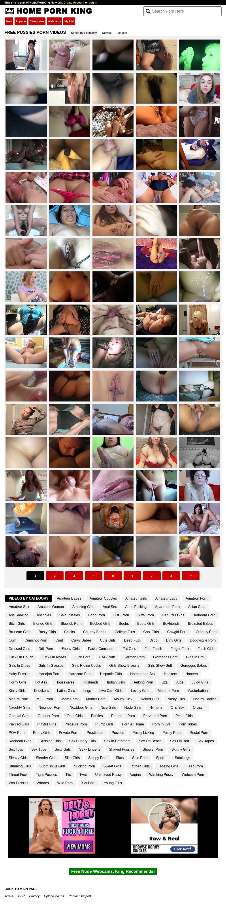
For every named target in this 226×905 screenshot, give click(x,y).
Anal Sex (110, 607)
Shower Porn (153, 749)
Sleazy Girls (18, 758)
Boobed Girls (100, 623)
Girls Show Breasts (124, 665)
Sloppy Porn (97, 758)
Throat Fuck (18, 774)
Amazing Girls (83, 607)
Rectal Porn (199, 733)
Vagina (135, 774)
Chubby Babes (94, 632)
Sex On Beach (150, 741)
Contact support (79, 896)
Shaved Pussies (121, 749)
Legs (87, 691)
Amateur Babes (69, 598)
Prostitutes (95, 733)
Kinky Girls (17, 691)
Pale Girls (75, 716)
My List (69, 21)
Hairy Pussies (19, 674)
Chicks (69, 632)
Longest (122, 32)
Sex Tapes (205, 741)
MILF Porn (45, 699)
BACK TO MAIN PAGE (21, 889)
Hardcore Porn (80, 674)
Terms (8, 896)
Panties (97, 716)
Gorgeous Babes (193, 665)
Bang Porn (96, 615)
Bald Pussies (69, 615)
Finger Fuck (180, 649)
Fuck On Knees (54, 657)
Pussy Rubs (171, 733)
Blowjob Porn (71, 623)
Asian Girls (196, 607)
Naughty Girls (19, 707)
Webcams (54, 21)
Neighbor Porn (49, 707)
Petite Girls (184, 716)
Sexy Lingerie (90, 749)
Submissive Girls (52, 766)
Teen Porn (195, 766)
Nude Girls (132, 707)
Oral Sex (177, 707)
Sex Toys (16, 749)
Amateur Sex (19, 607)
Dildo (153, 640)
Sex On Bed (179, 741)
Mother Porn (95, 699)
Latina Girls (66, 691)
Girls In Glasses (50, 665)
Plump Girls (104, 724)
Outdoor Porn (48, 716)
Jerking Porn (143, 682)
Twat (83, 774)
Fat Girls (129, 649)
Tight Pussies (46, 774)
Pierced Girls (19, 724)
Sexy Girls (63, 749)
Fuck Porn (82, 657)
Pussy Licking (143, 733)
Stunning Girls (20, 766)
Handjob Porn (49, 674)
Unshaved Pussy (108, 774)
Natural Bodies (204, 699)
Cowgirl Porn (177, 632)
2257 (21, 896)
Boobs (124, 623)
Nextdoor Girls (81, 707)
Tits (68, 774)
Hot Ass (41, 682)
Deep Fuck (132, 640)
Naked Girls (150, 699)
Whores (43, 783)
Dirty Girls (173, 640)
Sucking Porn (84, 766)
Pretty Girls (42, 733)
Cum (12, 640)
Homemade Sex (143, 674)
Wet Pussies (18, 783)
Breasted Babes (200, 623)
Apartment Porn (167, 607)
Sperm (161, 758)
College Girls (125, 632)
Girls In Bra (195, 657)
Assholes (44, 615)
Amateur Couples (103, 598)
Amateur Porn (196, 598)
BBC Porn (121, 615)
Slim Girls (72, 758)
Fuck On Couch (21, 657)
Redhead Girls (20, 741)
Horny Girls (17, 682)
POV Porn (16, 733)
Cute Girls (108, 640)
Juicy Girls (200, 682)
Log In (93, 2)
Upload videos (54, 896)
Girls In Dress (19, 665)
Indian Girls (116, 682)
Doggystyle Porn (203, 640)
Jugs (179, 682)
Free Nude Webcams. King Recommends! (113, 871)
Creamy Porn (206, 632)
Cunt (59, 640)
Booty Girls (145, 623)
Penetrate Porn (123, 716)
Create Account (74, 2)
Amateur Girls (136, 598)
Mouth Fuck (123, 699)
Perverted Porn (155, 716)
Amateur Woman (51, 607)
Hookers (170, 674)
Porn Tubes (188, 724)
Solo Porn (140, 758)
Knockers (41, 691)
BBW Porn (145, 615)
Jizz (165, 682)
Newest (106, 32)
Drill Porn (45, 649)
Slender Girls (46, 758)
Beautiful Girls (173, 615)
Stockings (182, 758)
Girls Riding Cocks (86, 665)
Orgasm (199, 707)
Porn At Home (133, 724)
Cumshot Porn (35, 640)
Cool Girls (151, 632)
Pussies (118, 733)
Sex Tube (38, 749)
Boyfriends (171, 623)
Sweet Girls (112, 766)
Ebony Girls (70, 649)
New (9, 21)
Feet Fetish (153, 649)
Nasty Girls (176, 699)
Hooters (191, 674)
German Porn (134, 657)
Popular (21, 21)
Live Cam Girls (110, 691)
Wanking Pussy (161, 774)
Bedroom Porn (204, 615)
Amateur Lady (166, 598)
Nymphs (155, 707)
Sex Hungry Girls (82, 741)
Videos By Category (28, 598)
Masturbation (197, 691)
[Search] (182, 11)
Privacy (34, 896)
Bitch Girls (17, 623)
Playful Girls (46, 724)
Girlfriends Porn (165, 657)
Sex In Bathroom (117, 741)
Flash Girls (206, 649)
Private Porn (68, 733)
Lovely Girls (140, 691)
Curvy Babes (81, 640)
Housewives (64, 682)
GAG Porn (107, 657)
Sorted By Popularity (84, 32)
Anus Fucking (136, 607)
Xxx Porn (88, 783)
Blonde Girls (42, 623)
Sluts (120, 758)
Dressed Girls (19, 649)
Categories (37, 21)
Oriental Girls (19, 716)
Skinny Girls (180, 749)
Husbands (91, 682)
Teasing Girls (168, 766)
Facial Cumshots (101, 649)
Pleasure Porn (75, 724)
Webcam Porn (193, 774)
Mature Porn (18, 699)
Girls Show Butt (160, 665)
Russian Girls (50, 741)
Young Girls (113, 783)
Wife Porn (65, 783)
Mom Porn (69, 699)
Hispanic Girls (111, 674)
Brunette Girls (19, 632)
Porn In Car (161, 724)
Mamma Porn (168, 691)
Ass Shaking (18, 615)
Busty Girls (47, 632)
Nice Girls (108, 707)
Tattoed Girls (140, 766)
